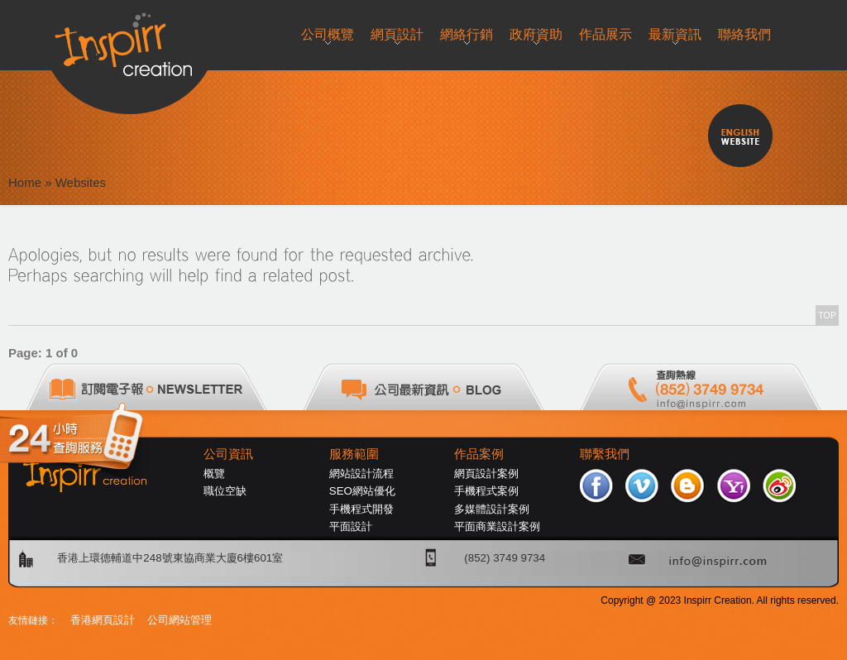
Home (24, 182)
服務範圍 (354, 454)
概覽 (214, 473)
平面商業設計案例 (497, 526)
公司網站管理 (179, 620)
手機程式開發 (361, 509)
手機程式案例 (486, 491)
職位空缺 (224, 491)
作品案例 (479, 454)
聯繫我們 (604, 454)
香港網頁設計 (102, 620)
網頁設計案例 (486, 473)
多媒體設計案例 (491, 509)
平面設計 (350, 526)
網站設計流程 (361, 473)
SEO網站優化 (362, 491)
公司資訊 (228, 454)
